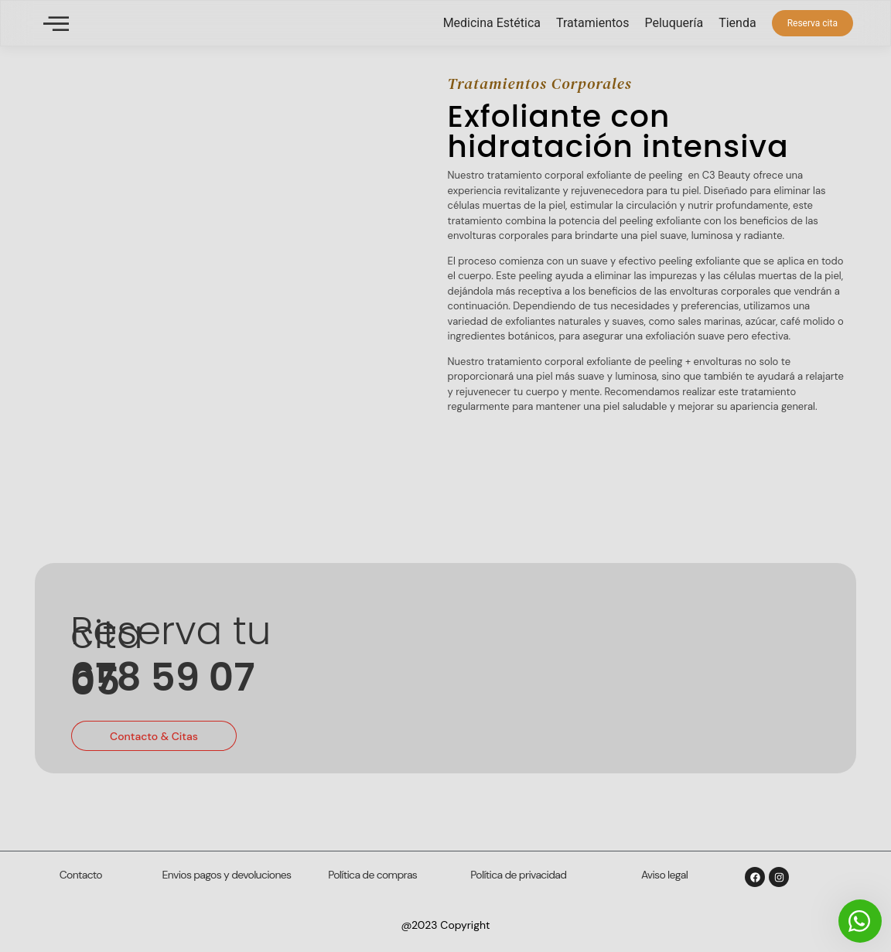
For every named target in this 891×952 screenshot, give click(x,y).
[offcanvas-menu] (56, 23)
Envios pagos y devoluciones (227, 875)
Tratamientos (592, 22)
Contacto (81, 875)
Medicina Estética (492, 22)
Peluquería (673, 22)
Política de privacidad (518, 875)
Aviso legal (664, 875)
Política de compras (372, 875)
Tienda (737, 22)
